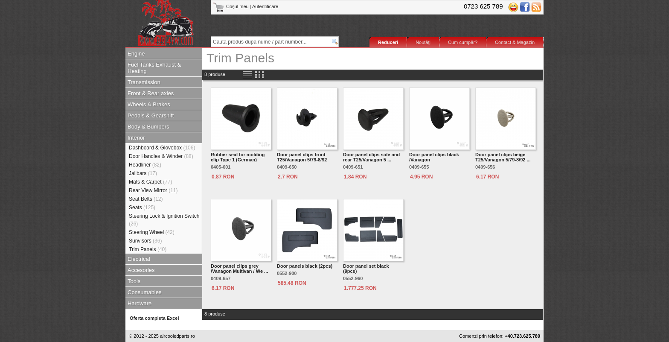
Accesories (141, 270)
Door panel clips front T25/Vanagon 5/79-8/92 (302, 157)
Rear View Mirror (153, 190)
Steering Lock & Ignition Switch (164, 220)
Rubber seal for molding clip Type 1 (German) (238, 157)
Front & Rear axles (151, 93)
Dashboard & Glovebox (162, 148)
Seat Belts (146, 199)
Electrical (139, 259)
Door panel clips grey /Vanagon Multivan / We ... (239, 268)
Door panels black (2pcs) (304, 266)
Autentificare (265, 6)
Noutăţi (423, 42)
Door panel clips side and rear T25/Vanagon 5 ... (371, 157)
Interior (136, 137)
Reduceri (388, 42)
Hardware (139, 303)
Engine (136, 53)
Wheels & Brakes (149, 104)
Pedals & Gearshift (151, 115)
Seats (142, 207)
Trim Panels (147, 249)
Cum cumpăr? (462, 42)
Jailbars (143, 173)
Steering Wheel (152, 232)
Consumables (145, 292)
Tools (134, 281)
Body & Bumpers (148, 126)
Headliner (145, 165)
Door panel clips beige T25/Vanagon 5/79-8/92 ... (503, 157)
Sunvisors (145, 241)
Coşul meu (231, 6)
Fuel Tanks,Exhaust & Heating (154, 67)
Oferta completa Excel (154, 318)
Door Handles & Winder (161, 156)
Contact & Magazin (515, 42)
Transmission (144, 82)
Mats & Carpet (150, 182)
